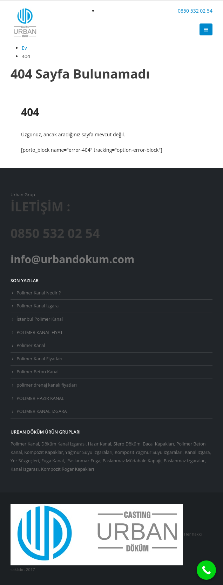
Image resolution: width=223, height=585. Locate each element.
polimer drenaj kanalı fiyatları (46, 385)
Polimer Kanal (30, 345)
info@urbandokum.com (72, 259)
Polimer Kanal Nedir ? (38, 293)
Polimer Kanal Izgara (37, 306)
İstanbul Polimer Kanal (39, 319)
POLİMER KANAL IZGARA (41, 411)
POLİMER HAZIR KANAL (40, 398)
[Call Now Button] (206, 570)
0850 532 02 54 (195, 10)
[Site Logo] (25, 22)
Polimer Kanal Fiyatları (39, 359)
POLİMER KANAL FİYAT (39, 332)
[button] (206, 29)
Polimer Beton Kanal (37, 372)
